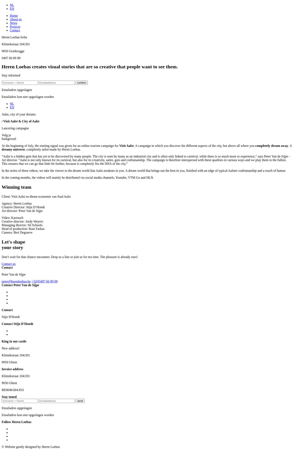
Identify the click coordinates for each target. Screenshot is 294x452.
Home (14, 15)
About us (16, 19)
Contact (15, 30)
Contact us (9, 264)
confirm (81, 82)
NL (12, 5)
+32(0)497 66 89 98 (44, 281)
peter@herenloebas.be (16, 281)
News (13, 23)
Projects (15, 26)
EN (12, 8)
